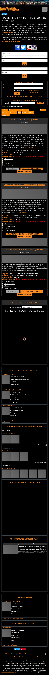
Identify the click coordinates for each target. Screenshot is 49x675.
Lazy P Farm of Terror (10, 645)
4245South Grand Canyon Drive (19, 395)
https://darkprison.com (16, 152)
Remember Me (19, 90)
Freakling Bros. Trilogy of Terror (13, 390)
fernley (24, 112)
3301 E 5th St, (15, 632)
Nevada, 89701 (15, 637)
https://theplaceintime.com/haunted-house (23, 217)
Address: (5, 150)
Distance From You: (8, 156)
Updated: (17, 630)
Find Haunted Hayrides (23, 654)
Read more (31, 147)
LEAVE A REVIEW (24, 171)
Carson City (17, 110)
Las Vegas (5, 110)
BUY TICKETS (12, 169)
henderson (25, 110)
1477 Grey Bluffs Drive (16, 410)
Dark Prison (7, 628)
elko (19, 112)
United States (14, 402)
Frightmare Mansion (9, 406)
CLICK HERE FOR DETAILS (31, 169)
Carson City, (14, 635)
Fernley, (12, 413)
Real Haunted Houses (25, 657)
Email (4, 85)
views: (15, 604)
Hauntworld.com (7, 32)
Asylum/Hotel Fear (9, 374)
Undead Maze (7, 451)
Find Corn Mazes (12, 657)
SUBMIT (40, 103)
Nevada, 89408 (14, 415)
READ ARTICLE (42, 556)
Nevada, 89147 (14, 400)
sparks (15, 112)
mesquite (30, 112)
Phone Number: (7, 154)
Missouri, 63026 (15, 611)
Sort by (42, 110)
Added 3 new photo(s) (40, 462)
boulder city (5, 115)
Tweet (5, 14)
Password (6, 88)
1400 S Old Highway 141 (18, 606)
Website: (5, 152)
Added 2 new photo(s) (40, 445)
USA (11, 386)
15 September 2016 (7, 448)
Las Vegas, (13, 381)
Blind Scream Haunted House (13, 619)
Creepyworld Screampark (11, 601)
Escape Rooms (37, 657)
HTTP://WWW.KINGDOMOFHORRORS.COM (23, 275)
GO (24, 64)
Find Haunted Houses (9, 654)
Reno (10, 110)
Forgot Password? (34, 90)
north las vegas (6, 112)
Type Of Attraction (15, 307)
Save (24, 649)
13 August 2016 (6, 465)
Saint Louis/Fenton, (17, 609)
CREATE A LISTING (15, 96)
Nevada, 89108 (14, 384)
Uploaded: (17, 377)
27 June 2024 (6, 431)
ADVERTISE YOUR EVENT (33, 96)
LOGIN (17, 93)
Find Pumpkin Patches (38, 654)
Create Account (33, 92)
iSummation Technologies (9, 672)
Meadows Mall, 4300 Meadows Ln (19, 379)
